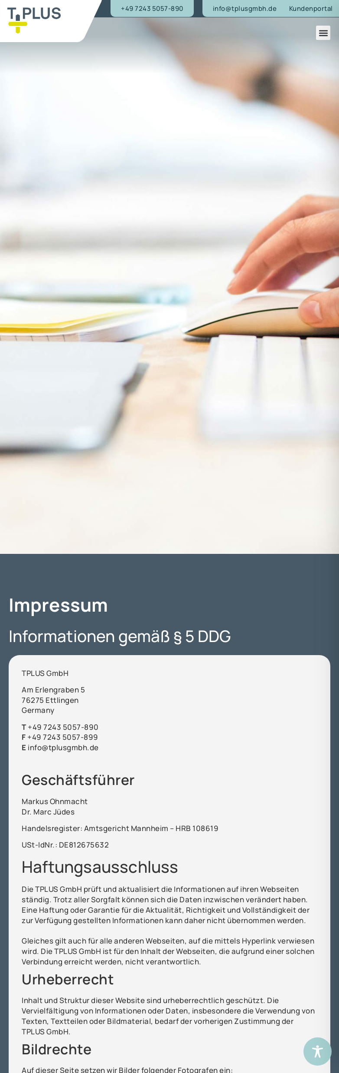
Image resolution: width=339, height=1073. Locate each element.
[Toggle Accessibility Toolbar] (317, 1051)
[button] (323, 33)
